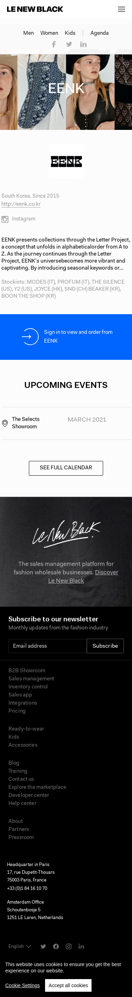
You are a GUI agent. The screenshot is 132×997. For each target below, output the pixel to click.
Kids (70, 33)
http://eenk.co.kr (20, 204)
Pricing (17, 711)
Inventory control (28, 687)
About (15, 821)
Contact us (21, 779)
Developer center (28, 795)
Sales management (31, 679)
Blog (14, 763)
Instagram (18, 219)
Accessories (22, 745)
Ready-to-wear (26, 729)
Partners (18, 829)
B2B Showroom (26, 671)
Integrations (22, 703)
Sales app (20, 695)
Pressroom (21, 837)
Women (49, 33)
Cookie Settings (22, 989)
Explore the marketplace (37, 787)
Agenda (99, 33)
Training (17, 771)
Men (28, 33)
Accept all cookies (68, 989)
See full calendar (66, 468)
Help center (22, 803)
